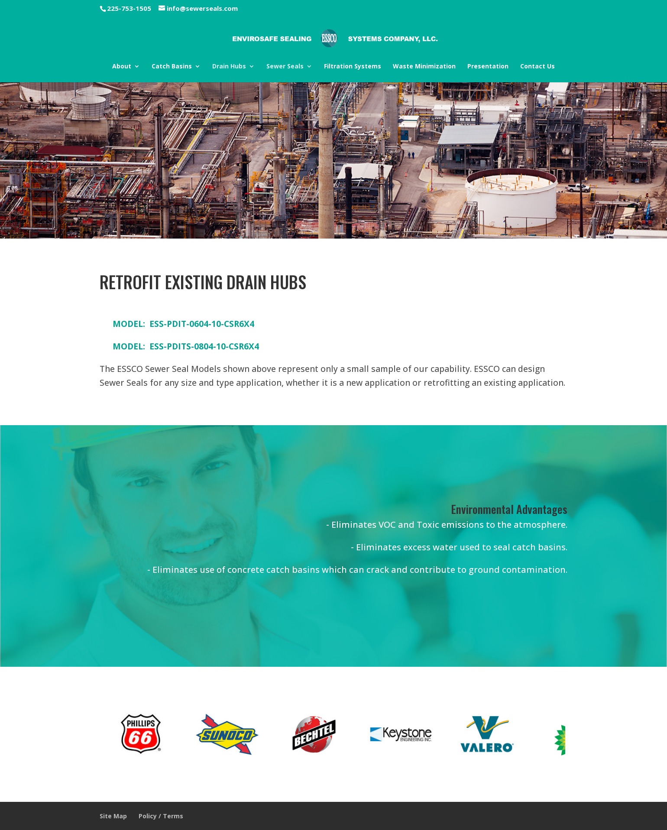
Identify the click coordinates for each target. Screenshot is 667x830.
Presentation (487, 66)
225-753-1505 (129, 8)
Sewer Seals (285, 66)
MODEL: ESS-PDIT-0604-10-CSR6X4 (183, 323)
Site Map (113, 816)
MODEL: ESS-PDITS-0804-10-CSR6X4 (186, 346)
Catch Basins (172, 66)
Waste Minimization (424, 66)
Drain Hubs (229, 66)
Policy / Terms (161, 816)
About (121, 66)
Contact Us (537, 66)
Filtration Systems (352, 66)
